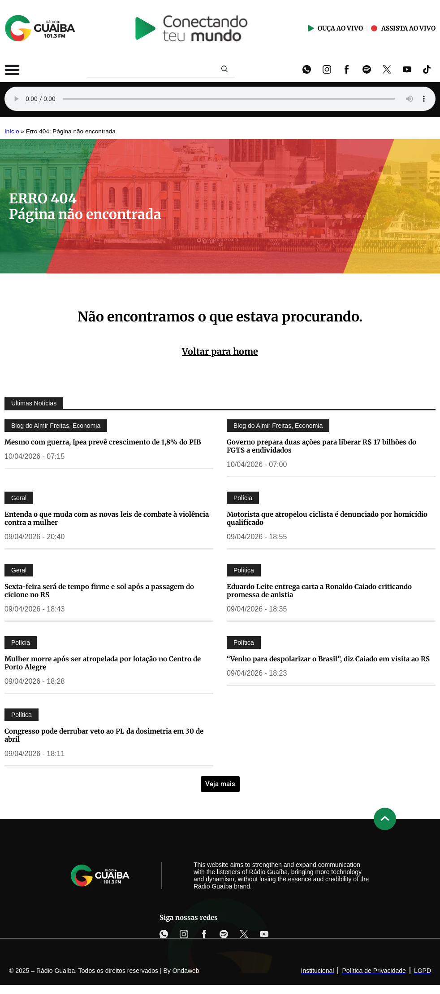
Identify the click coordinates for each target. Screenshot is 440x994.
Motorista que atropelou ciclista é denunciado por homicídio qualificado (327, 518)
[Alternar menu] (12, 70)
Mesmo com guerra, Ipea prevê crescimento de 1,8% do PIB (102, 442)
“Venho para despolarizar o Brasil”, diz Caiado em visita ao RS (328, 659)
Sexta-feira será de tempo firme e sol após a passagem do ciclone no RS (99, 590)
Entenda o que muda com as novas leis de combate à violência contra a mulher (106, 518)
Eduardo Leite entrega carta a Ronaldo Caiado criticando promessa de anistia (319, 590)
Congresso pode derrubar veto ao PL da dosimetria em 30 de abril (103, 735)
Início (11, 131)
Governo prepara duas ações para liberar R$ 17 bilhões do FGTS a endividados (321, 446)
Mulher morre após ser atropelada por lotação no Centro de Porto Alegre (102, 663)
